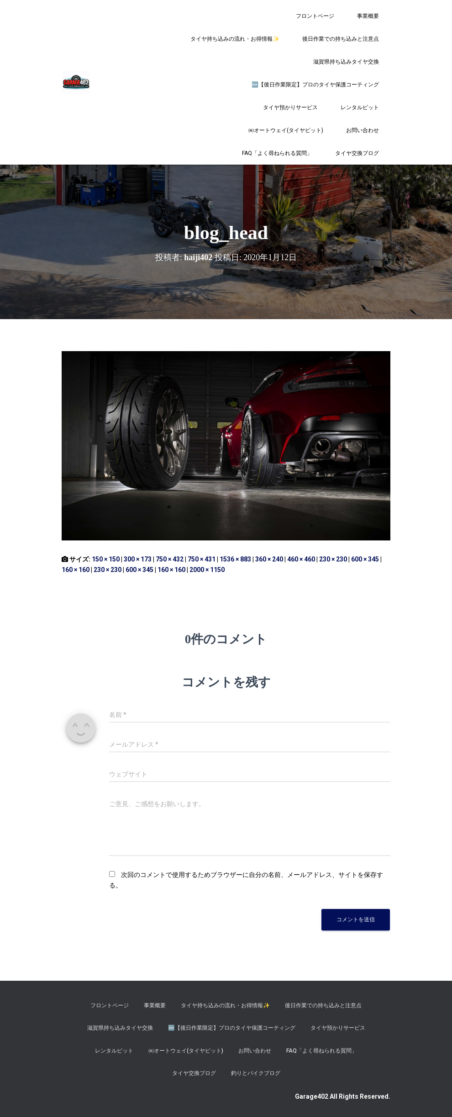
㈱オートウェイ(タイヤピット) (285, 130)
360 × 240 (269, 559)
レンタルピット (360, 107)
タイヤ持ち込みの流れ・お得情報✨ (234, 39)
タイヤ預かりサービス (290, 107)
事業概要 (368, 16)
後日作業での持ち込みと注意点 (340, 39)
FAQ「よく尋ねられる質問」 (277, 153)
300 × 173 (138, 559)
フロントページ (315, 16)
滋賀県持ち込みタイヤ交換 (346, 62)
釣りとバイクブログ (354, 176)
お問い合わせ (362, 130)
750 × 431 (201, 559)
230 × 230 (333, 559)
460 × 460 (301, 559)
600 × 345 (365, 559)
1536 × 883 (235, 559)
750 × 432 (170, 559)
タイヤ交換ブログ (357, 153)
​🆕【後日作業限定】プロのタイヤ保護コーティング (315, 84)
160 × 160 (75, 569)
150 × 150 (106, 559)
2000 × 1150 (207, 569)
